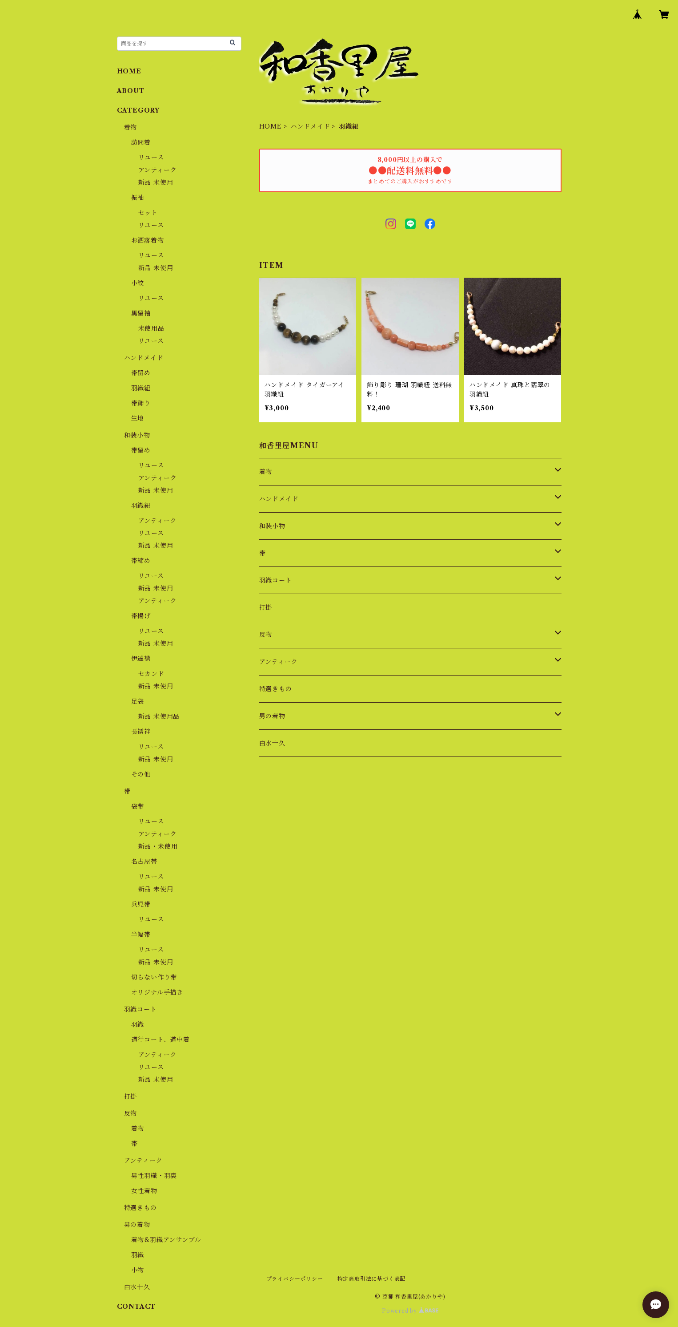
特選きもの (275, 689)
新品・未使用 (158, 846)
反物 (266, 635)
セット (148, 213)
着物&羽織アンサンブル (166, 1240)
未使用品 (151, 328)
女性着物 (144, 1191)
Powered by (410, 1310)
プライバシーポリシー (294, 1278)
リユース (151, 158)
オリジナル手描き (157, 992)
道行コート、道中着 (160, 1040)
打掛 (266, 607)
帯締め (141, 561)
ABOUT (130, 91)
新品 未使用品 (159, 716)
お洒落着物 (147, 240)
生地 (137, 418)
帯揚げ (141, 616)
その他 (141, 774)
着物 (266, 472)
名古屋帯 (144, 862)
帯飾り (141, 403)
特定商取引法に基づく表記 (371, 1278)
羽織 (137, 1024)
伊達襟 (141, 659)
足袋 (137, 701)
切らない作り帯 (154, 977)
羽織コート (275, 580)
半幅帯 (141, 935)
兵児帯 (141, 904)
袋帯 (137, 806)
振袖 (137, 198)
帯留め (141, 373)
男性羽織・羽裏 (154, 1176)
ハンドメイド (310, 126)
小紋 (137, 283)
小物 (137, 1270)
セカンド (151, 674)
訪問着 (141, 142)
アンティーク (278, 662)
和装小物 (272, 526)
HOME (270, 126)
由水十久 (272, 743)
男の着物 (272, 716)
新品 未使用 (155, 182)
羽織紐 (141, 388)
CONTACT (136, 1307)
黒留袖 (141, 313)
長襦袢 (141, 732)
